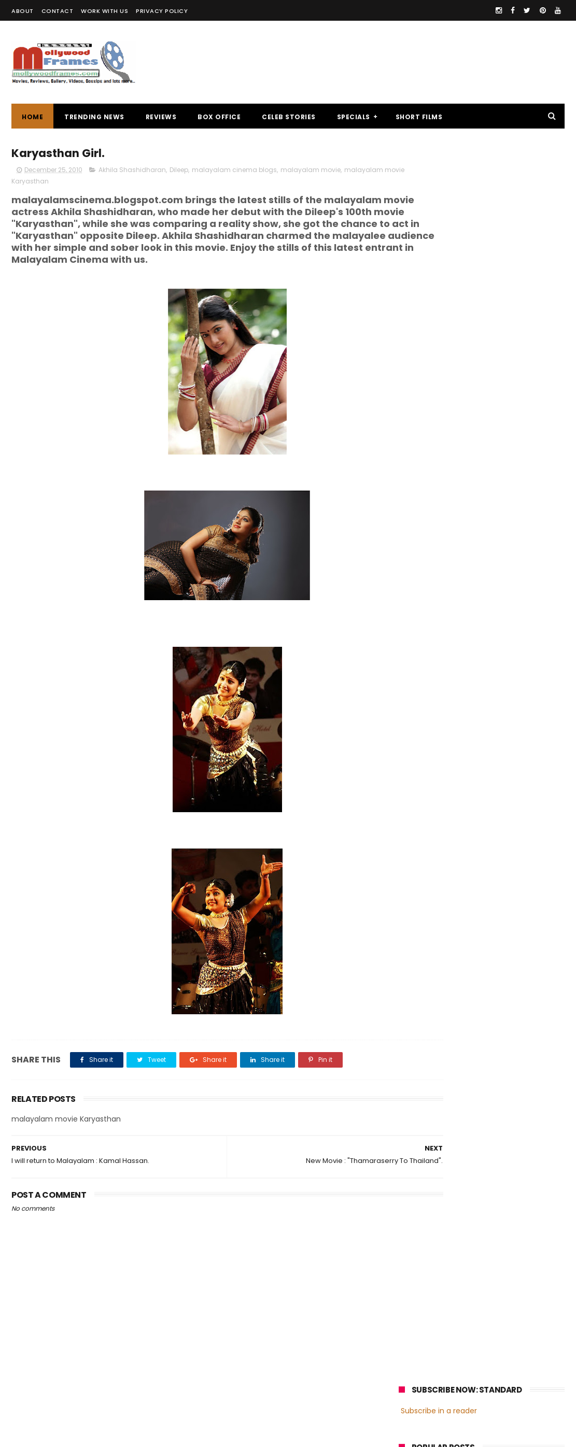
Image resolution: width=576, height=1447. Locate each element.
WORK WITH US (104, 11)
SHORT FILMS (419, 116)
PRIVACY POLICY (162, 11)
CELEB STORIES (289, 116)
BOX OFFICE (219, 116)
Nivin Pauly (502, 769)
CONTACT (57, 11)
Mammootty (467, 750)
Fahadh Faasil (426, 789)
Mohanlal (418, 750)
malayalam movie (310, 171)
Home (32, 116)
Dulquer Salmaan (489, 789)
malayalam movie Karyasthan (61, 183)
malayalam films (508, 731)
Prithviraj (516, 750)
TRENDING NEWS (94, 116)
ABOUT (22, 11)
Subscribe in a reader (439, 173)
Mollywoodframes (47, 1434)
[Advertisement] (376, 62)
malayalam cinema (435, 731)
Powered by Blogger (228, 1434)
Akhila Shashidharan (132, 171)
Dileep (179, 171)
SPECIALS (353, 116)
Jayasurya (420, 769)
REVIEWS (161, 116)
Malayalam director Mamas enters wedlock (505, 282)
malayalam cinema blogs (234, 171)
